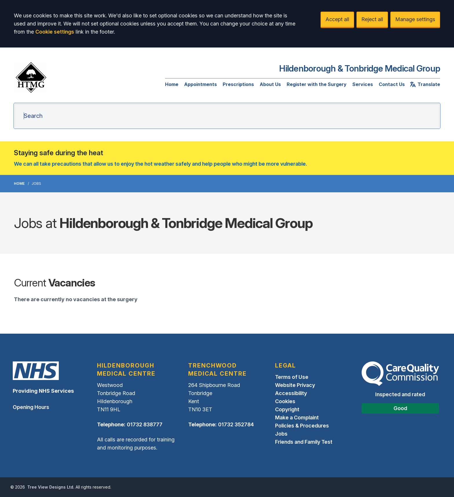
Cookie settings (54, 32)
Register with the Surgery (317, 84)
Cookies (285, 401)
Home (171, 84)
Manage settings (415, 19)
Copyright (287, 409)
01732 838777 (144, 424)
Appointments (200, 84)
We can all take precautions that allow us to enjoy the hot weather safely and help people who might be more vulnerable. (160, 164)
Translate (424, 84)
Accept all (337, 19)
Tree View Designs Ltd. (50, 487)
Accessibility (291, 393)
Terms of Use (291, 377)
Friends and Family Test (303, 442)
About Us (270, 84)
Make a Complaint (297, 417)
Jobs (281, 434)
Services (362, 84)
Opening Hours (31, 407)
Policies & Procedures (302, 426)
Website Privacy (295, 385)
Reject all (372, 19)
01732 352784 (236, 424)
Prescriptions (238, 84)
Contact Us (392, 84)
